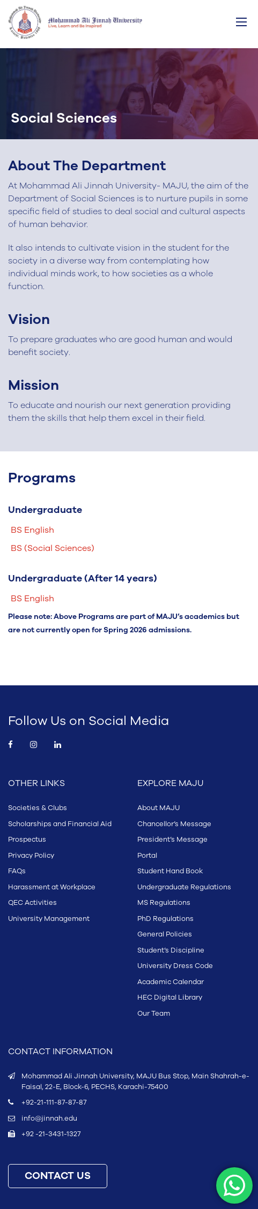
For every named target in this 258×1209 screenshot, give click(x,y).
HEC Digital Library (169, 997)
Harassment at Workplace (51, 887)
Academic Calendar (170, 982)
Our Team (153, 1013)
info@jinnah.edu (49, 1118)
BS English (32, 530)
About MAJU (158, 808)
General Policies (164, 934)
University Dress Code (175, 966)
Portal (147, 855)
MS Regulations (163, 903)
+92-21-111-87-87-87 (53, 1102)
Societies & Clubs (37, 808)
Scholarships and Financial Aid (60, 824)
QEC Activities (32, 903)
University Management (49, 919)
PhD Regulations (165, 919)
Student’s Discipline (170, 950)
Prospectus (27, 839)
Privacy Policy (31, 855)
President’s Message (172, 839)
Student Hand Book (170, 871)
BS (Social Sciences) (52, 548)
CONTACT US (58, 1176)
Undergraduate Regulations (184, 887)
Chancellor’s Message (174, 824)
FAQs (17, 871)
